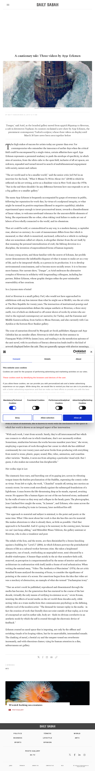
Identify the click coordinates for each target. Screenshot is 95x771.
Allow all (77, 418)
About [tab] (78, 359)
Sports (17, 742)
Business (17, 738)
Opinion (47, 742)
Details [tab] (47, 359)
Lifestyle (47, 738)
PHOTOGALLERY (18, 710)
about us (35, 765)
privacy (22, 765)
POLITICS (18, 733)
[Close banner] (91, 352)
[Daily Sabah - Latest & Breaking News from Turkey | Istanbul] (47, 4)
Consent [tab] (16, 359)
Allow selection (47, 418)
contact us (50, 765)
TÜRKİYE (47, 733)
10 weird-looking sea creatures (25, 705)
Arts (77, 738)
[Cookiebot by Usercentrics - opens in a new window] (75, 352)
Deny (17, 418)
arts (7, 668)
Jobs (10, 765)
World (77, 733)
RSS (62, 765)
